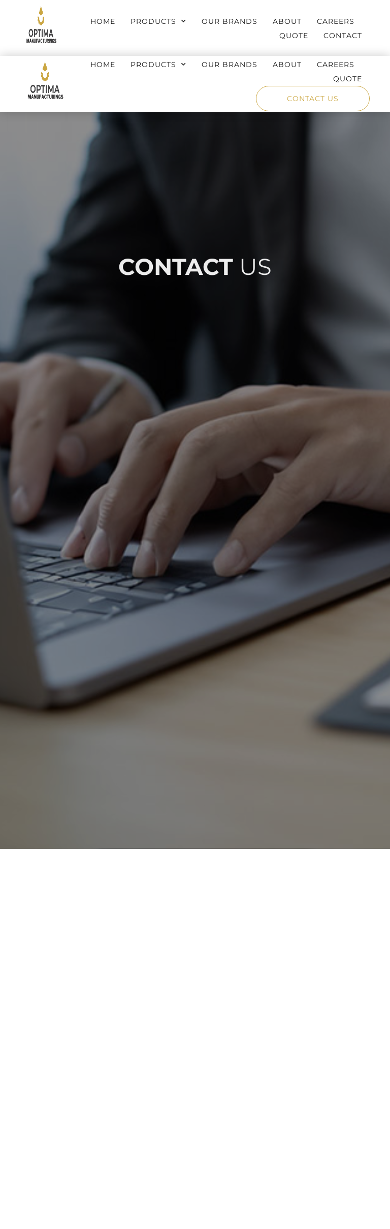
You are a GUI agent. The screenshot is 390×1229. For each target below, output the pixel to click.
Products (158, 21)
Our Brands (229, 21)
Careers (335, 21)
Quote (293, 35)
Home (102, 21)
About (287, 21)
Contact (342, 35)
